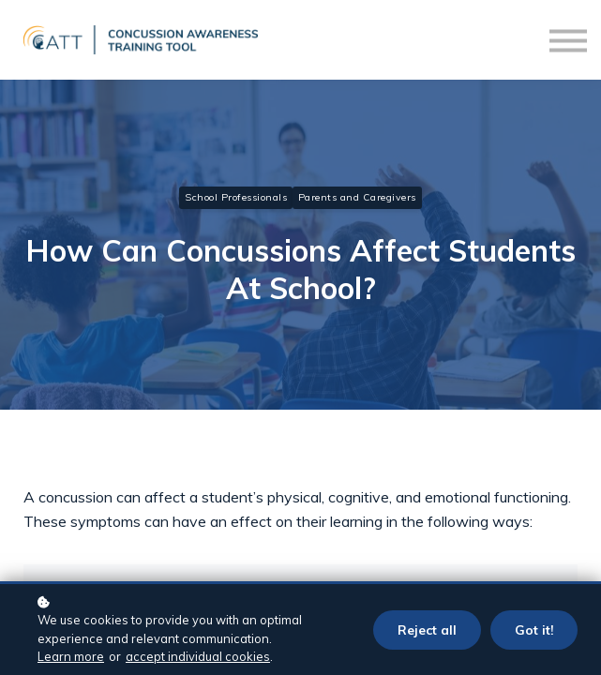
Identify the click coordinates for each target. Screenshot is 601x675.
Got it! (534, 630)
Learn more (71, 656)
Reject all (427, 630)
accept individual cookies (198, 656)
